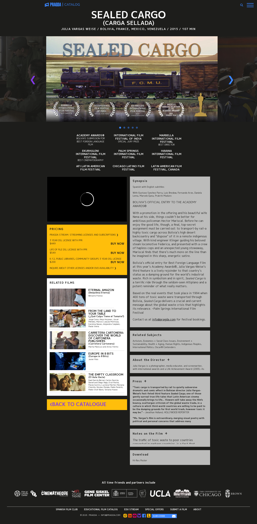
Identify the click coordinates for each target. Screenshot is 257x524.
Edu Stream (131, 509)
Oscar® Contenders (165, 347)
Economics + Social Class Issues (159, 340)
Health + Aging (156, 344)
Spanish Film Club (67, 509)
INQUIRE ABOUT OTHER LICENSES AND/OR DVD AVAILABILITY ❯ (83, 268)
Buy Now (117, 243)
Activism (137, 340)
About (197, 509)
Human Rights (172, 344)
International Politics (143, 347)
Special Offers (154, 509)
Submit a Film (178, 509)
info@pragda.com (110, 515)
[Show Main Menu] (250, 3)
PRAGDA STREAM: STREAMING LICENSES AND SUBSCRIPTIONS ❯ (84, 235)
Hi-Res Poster (140, 460)
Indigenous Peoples (191, 344)
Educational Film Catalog (101, 509)
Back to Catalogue (79, 404)
